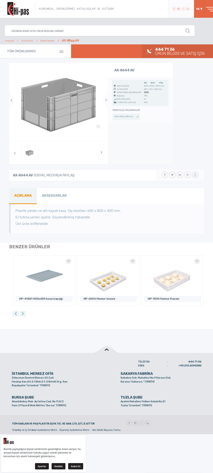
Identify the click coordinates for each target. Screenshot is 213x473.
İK (94, 8)
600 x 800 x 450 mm (123, 116)
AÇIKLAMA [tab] (22, 195)
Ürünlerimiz (33, 40)
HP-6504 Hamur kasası (96, 296)
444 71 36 (194, 359)
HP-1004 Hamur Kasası (160, 296)
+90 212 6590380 (189, 363)
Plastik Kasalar (60, 40)
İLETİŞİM (103, 8)
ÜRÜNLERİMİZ (61, 8)
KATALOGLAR (81, 8)
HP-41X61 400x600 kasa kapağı (36, 296)
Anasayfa (11, 40)
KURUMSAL (42, 8)
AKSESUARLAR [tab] (49, 195)
